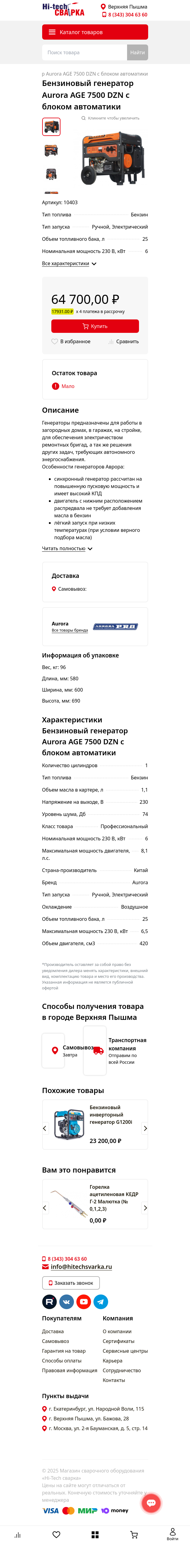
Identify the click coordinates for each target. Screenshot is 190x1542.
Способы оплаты (62, 1360)
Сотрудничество (122, 1370)
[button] (45, 1128)
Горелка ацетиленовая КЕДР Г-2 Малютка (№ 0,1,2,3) (114, 1198)
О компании (117, 1331)
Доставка (53, 1331)
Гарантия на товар (64, 1351)
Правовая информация (69, 1370)
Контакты (114, 1380)
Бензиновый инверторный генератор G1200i (111, 1114)
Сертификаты (118, 1341)
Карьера (112, 1360)
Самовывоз (55, 1341)
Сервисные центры (125, 1351)
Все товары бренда (70, 630)
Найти (137, 52)
